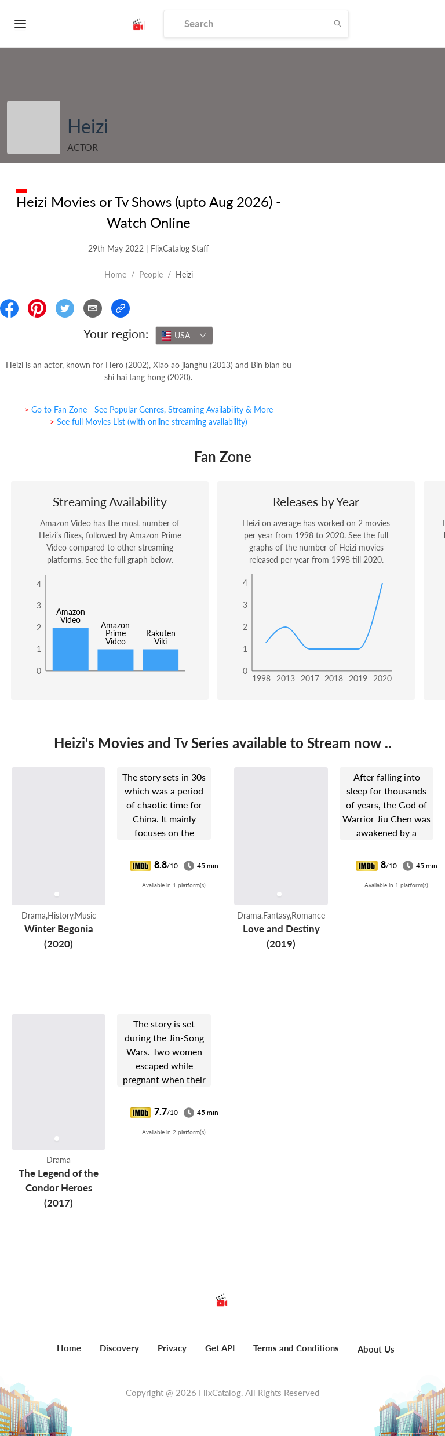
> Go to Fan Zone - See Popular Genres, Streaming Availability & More (148, 409)
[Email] (92, 308)
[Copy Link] (120, 308)
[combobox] (184, 335)
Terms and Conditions (296, 1348)
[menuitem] (69, 1354)
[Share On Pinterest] (37, 308)
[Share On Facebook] (9, 308)
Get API (220, 1348)
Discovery (119, 1348)
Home (115, 274)
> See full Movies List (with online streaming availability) (148, 422)
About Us (376, 1349)
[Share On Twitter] (65, 308)
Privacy (172, 1348)
